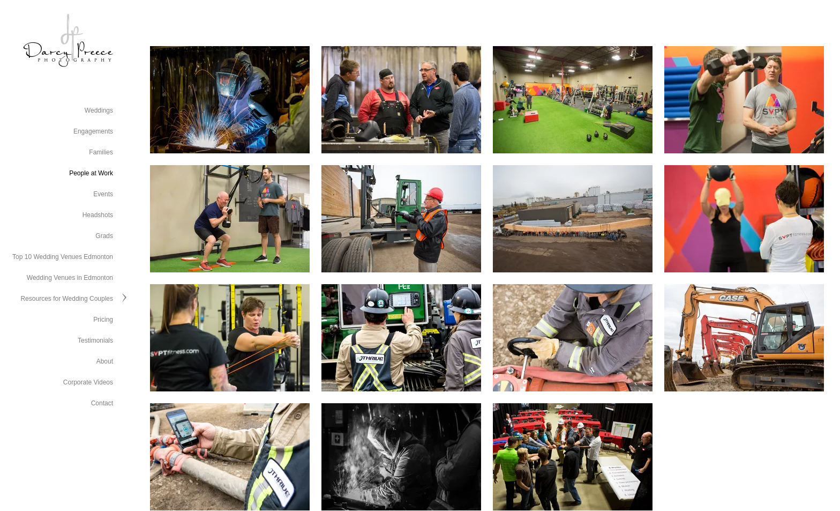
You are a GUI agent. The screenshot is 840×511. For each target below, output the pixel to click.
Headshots (97, 215)
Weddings (99, 110)
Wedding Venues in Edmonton (70, 278)
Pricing (103, 319)
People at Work (91, 173)
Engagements (93, 131)
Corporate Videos (88, 382)
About (104, 361)
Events (103, 194)
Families (101, 152)
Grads (104, 236)
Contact (102, 403)
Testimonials (95, 340)
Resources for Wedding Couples (66, 298)
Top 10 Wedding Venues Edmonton (62, 257)
